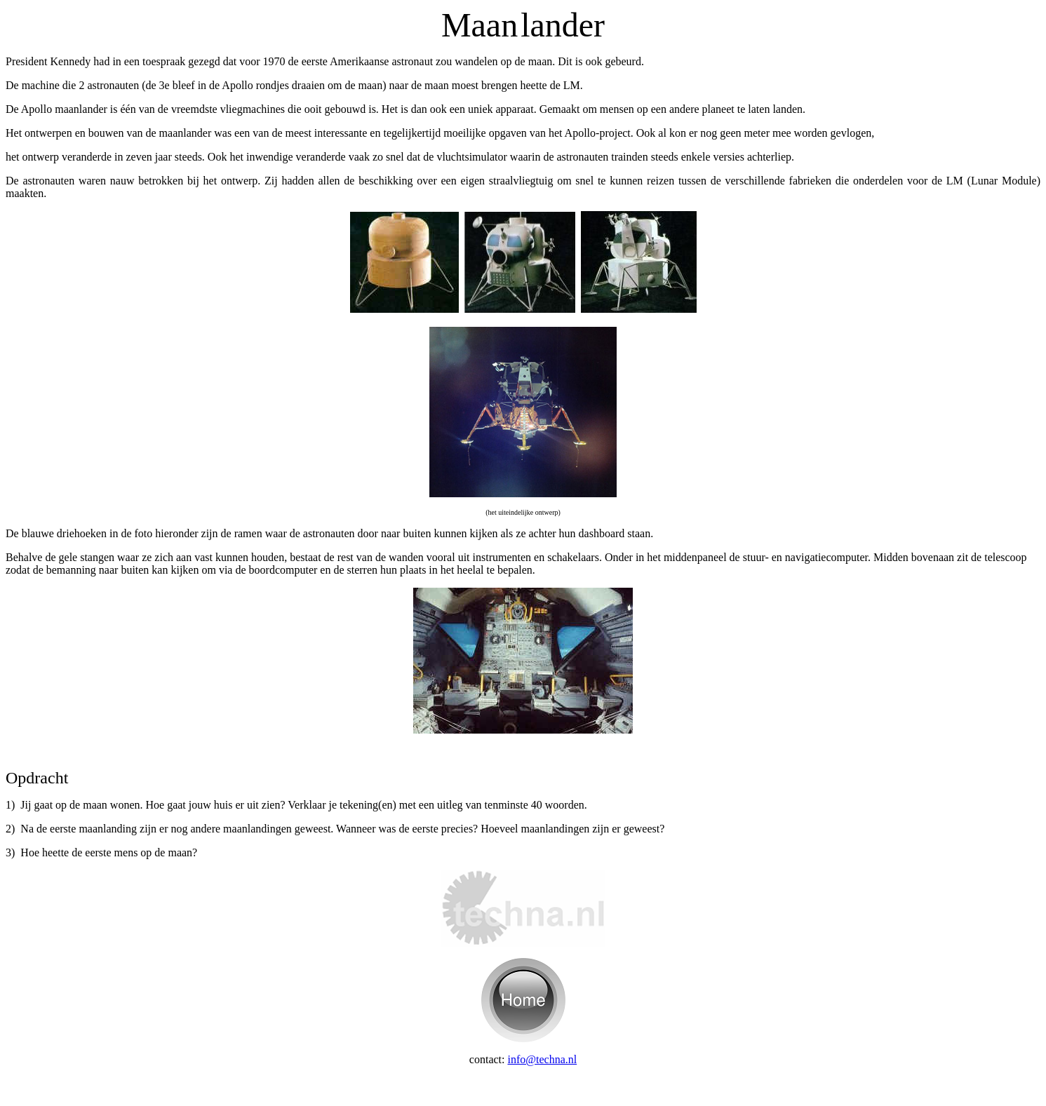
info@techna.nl (542, 1059)
